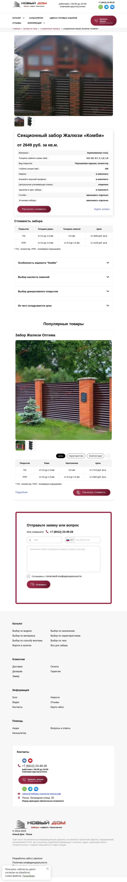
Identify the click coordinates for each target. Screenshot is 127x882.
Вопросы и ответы (60, 732)
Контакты (17, 711)
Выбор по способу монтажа (27, 645)
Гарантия (56, 676)
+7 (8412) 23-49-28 (106, 2)
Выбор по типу (30, 28)
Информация (34, 23)
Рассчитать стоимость (34, 209)
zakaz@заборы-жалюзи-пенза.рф (41, 798)
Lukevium (37, 863)
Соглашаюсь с (56, 581)
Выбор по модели (22, 635)
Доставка (17, 671)
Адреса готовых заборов (63, 18)
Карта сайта (57, 711)
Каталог (16, 18)
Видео (15, 706)
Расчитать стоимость (94, 492)
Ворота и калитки (21, 650)
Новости (55, 702)
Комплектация (95, 456)
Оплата (55, 671)
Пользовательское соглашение (29, 870)
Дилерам (17, 676)
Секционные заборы (50, 28)
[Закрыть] (47, 868)
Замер (15, 680)
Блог (15, 702)
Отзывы (16, 23)
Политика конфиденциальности (29, 867)
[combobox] (70, 540)
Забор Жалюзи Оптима (35, 335)
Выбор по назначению (63, 635)
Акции (15, 732)
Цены (60, 456)
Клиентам (18, 663)
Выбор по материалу (23, 640)
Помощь (17, 725)
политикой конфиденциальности (63, 580)
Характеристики (76, 456)
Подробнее (28, 876)
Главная (16, 28)
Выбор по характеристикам (65, 640)
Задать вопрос (102, 209)
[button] (16, 324)
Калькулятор (36, 18)
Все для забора (59, 650)
